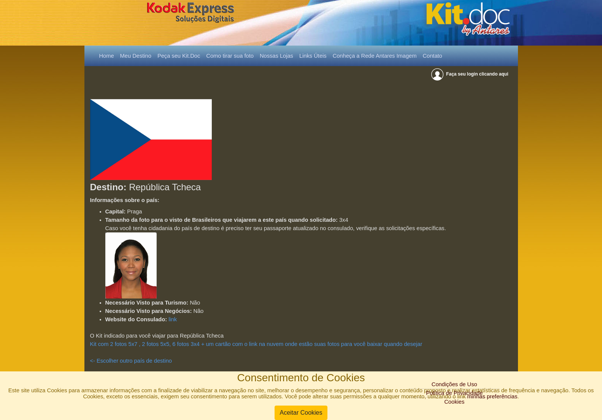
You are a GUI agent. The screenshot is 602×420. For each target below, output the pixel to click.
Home (108, 55)
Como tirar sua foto (230, 56)
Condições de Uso (454, 384)
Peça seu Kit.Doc (178, 56)
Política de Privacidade (454, 393)
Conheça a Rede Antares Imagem (375, 56)
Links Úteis (313, 56)
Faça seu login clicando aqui (470, 74)
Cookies (454, 402)
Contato (432, 56)
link (172, 319)
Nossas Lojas (276, 56)
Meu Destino (135, 56)
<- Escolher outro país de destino (131, 361)
